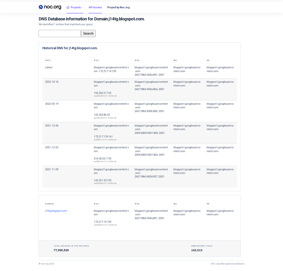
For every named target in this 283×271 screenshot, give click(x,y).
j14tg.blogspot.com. (56, 210)
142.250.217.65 (102, 93)
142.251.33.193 (102, 180)
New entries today (202, 246)
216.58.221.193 (102, 158)
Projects (74, 7)
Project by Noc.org (118, 7)
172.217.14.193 (102, 221)
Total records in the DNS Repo (71, 246)
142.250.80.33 (102, 114)
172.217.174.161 (103, 136)
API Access (95, 7)
